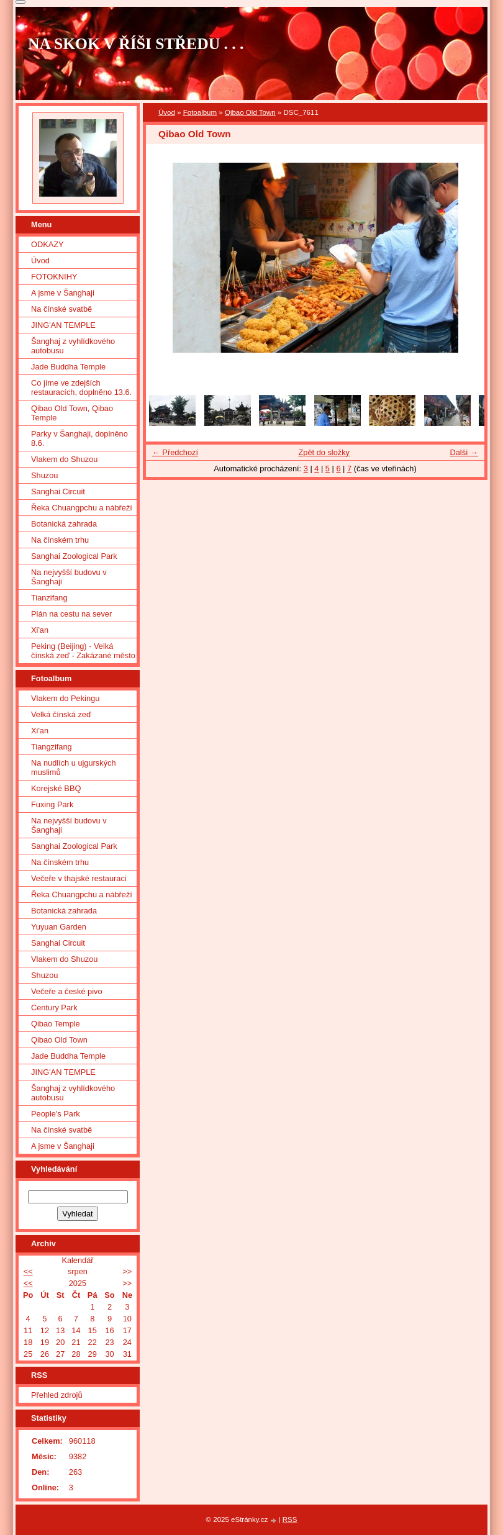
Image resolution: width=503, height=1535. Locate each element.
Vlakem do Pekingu (65, 698)
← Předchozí (175, 452)
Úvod (166, 112)
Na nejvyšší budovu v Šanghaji (69, 577)
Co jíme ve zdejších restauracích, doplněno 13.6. (81, 387)
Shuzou (44, 475)
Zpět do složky (324, 452)
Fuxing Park (52, 804)
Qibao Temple (55, 1023)
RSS (290, 1519)
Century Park (54, 1007)
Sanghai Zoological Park (74, 556)
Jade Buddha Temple (68, 366)
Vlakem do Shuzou (64, 459)
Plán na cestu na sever (71, 613)
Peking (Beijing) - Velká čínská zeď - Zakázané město (83, 650)
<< (28, 1271)
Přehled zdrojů (57, 1395)
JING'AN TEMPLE (63, 325)
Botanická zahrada (64, 523)
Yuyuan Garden (58, 926)
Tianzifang (49, 597)
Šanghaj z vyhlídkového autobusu (73, 346)
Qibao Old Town (250, 112)
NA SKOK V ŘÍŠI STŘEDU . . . (136, 44)
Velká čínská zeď (61, 714)
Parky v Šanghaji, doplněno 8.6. (79, 438)
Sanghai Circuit (58, 491)
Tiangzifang (51, 746)
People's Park (55, 1113)
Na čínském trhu (60, 540)
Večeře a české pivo (66, 991)
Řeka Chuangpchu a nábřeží (81, 507)
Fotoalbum (200, 112)
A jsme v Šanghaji (62, 292)
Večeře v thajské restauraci (79, 878)
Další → (464, 452)
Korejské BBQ (56, 788)
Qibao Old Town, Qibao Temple (72, 413)
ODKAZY (47, 244)
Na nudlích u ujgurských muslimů (73, 767)
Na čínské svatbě (61, 309)
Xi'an (39, 630)
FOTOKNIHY (54, 276)
